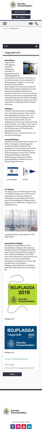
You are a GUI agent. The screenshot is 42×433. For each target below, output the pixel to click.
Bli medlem (20, 12)
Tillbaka (12, 374)
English (31, 22)
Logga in (20, 17)
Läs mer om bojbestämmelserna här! (16, 359)
